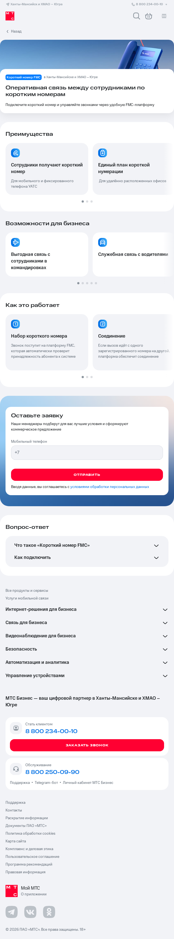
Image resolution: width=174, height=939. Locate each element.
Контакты (14, 810)
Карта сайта (16, 841)
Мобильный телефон (29, 441)
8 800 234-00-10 (149, 4)
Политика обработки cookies (30, 833)
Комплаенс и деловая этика (29, 849)
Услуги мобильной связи (27, 598)
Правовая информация (25, 872)
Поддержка (20, 783)
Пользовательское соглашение (32, 857)
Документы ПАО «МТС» (26, 826)
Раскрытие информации (27, 818)
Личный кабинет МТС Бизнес (88, 783)
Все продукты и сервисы (27, 590)
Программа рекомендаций (29, 864)
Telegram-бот (46, 783)
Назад (16, 31)
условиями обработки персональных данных (109, 487)
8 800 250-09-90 (52, 772)
